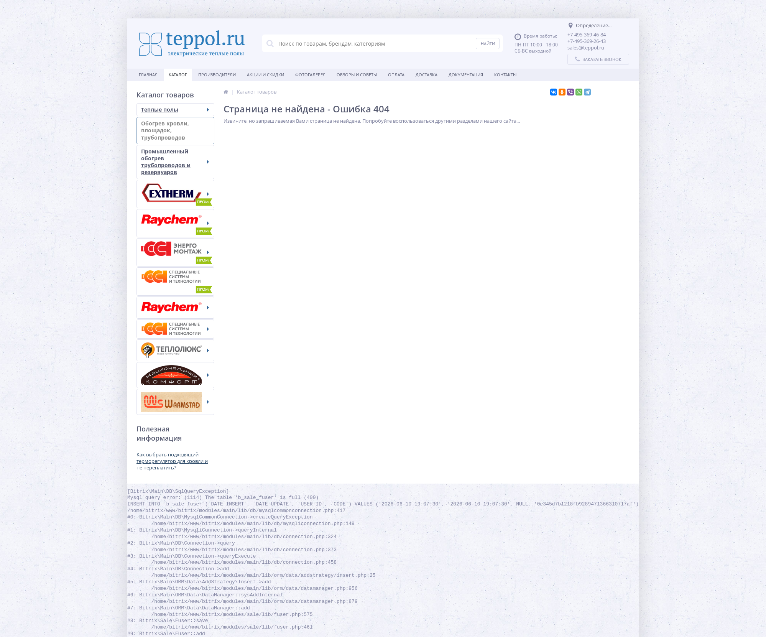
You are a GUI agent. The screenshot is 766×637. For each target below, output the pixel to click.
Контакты (505, 74)
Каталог (178, 74)
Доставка (426, 74)
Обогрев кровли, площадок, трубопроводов (175, 130)
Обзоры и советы (357, 74)
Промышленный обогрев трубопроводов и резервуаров (175, 162)
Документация (466, 74)
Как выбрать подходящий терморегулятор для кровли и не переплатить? (172, 461)
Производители (217, 74)
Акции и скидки (265, 74)
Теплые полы (175, 109)
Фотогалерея (310, 74)
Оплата (396, 74)
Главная (148, 74)
